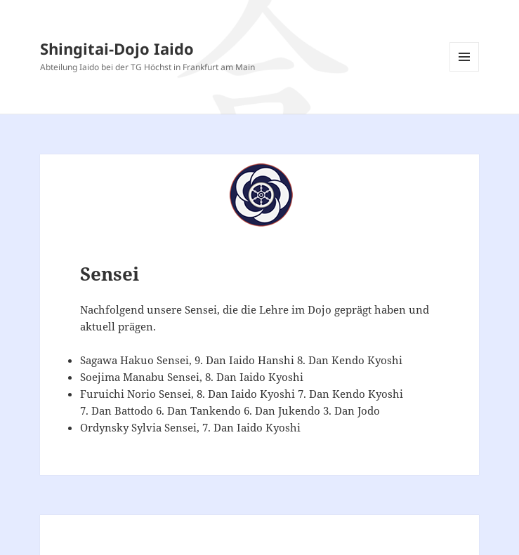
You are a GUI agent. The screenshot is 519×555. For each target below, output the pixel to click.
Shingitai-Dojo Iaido (117, 48)
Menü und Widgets (464, 71)
